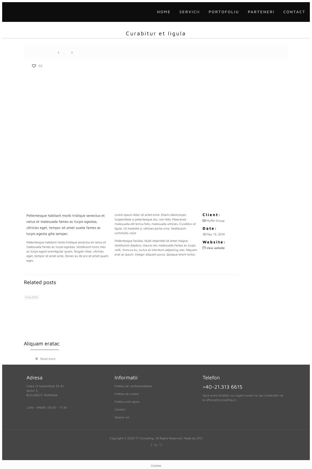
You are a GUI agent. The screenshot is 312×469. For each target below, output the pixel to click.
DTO (199, 438)
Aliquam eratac (42, 343)
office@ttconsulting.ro (221, 400)
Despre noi (122, 417)
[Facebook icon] (151, 445)
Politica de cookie (127, 394)
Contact (120, 409)
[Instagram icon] (160, 445)
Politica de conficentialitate (133, 386)
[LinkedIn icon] (156, 445)
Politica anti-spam (127, 401)
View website (215, 248)
